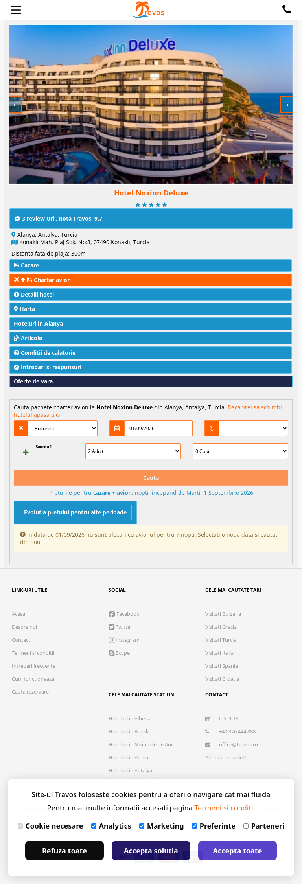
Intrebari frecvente (33, 665)
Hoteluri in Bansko (130, 731)
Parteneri (263, 826)
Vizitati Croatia (222, 678)
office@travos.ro (231, 744)
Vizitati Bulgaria (223, 613)
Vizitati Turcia (220, 639)
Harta (24, 309)
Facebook (124, 613)
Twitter (120, 626)
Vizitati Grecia (221, 626)
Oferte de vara (33, 381)
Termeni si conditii (33, 652)
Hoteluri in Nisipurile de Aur (141, 744)
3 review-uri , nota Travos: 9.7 (58, 218)
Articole (28, 338)
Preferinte (214, 826)
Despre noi (24, 626)
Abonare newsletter (228, 757)
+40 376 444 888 (230, 731)
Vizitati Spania (221, 665)
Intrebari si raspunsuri (47, 367)
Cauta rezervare (30, 691)
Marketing (161, 826)
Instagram (124, 639)
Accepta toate (237, 850)
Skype (119, 652)
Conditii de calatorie (45, 352)
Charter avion (42, 280)
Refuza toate (64, 850)
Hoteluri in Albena (130, 718)
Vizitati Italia (219, 652)
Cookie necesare (50, 826)
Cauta (151, 477)
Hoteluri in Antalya (130, 770)
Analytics (111, 826)
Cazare (26, 265)
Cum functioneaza (33, 678)
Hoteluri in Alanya (38, 323)
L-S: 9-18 (221, 718)
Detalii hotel (34, 294)
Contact (21, 639)
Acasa (18, 613)
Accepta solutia (151, 850)
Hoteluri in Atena (128, 757)
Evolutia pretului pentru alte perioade (75, 512)
